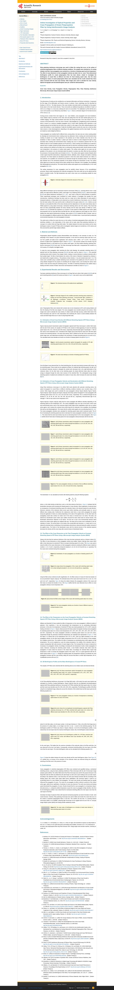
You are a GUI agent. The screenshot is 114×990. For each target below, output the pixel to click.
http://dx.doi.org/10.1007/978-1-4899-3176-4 (54, 870)
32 (91, 749)
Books (46, 11)
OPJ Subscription (24, 33)
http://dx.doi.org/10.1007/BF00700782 (52, 925)
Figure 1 (69, 110)
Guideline (22, 27)
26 (95, 250)
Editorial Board (23, 25)
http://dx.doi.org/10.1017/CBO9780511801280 (54, 955)
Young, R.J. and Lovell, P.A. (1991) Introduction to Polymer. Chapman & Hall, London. (64, 868)
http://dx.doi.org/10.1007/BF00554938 (75, 900)
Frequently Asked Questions (26, 43)
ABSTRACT (44, 63)
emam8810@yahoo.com (50, 42)
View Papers (22, 21)
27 (42, 376)
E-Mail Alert (23, 988)
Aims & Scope (23, 23)
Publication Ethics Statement (26, 39)
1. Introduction (45, 97)
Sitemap (59, 984)
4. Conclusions (45, 765)
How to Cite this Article (86, 25)
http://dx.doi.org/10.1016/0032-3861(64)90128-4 (71, 895)
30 (52, 623)
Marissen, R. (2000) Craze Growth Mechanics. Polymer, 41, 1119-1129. (61, 842)
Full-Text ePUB (84, 21)
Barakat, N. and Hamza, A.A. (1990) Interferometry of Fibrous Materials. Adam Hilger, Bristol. (66, 976)
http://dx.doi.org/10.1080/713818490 (80, 938)
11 (69, 153)
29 (57, 577)
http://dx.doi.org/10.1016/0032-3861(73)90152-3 (62, 906)
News (69, 11)
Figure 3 (86, 252)
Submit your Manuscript (83, 987)
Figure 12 (85, 504)
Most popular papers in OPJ (26, 37)
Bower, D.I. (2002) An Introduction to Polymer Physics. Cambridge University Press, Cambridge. (66, 953)
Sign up (71, 987)
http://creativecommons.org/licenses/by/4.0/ (51, 49)
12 (50, 166)
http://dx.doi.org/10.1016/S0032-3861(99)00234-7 (74, 838)
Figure (88, 543)
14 (82, 192)
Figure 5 (87, 337)
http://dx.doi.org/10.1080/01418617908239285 (81, 889)
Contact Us (64, 984)
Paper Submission (24, 31)
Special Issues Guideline (25, 51)
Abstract (83, 15)
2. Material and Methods (48, 232)
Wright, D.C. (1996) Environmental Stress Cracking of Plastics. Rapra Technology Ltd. (64, 883)
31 (50, 690)
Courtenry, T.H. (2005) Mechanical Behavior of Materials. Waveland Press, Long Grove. (64, 844)
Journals (34, 11)
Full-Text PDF (84, 17)
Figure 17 (90, 634)
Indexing (21, 19)
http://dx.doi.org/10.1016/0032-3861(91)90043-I (55, 882)
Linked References (85, 23)
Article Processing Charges (26, 29)
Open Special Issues (24, 47)
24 (51, 245)
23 (48, 209)
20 (83, 202)
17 (63, 194)
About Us (81, 11)
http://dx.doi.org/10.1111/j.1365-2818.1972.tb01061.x (56, 944)
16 (43, 194)
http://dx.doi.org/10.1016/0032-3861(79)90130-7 (81, 910)
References (44, 832)
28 (94, 539)
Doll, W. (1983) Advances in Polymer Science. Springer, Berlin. (58, 897)
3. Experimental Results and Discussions (55, 269)
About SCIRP (54, 984)
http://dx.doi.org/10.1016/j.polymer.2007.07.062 (55, 851)
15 (84, 192)
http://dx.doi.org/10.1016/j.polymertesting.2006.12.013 (67, 866)
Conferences (58, 11)
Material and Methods (24, 64)
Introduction (22, 61)
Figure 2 (71, 241)
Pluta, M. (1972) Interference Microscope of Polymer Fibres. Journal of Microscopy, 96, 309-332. (67, 942)
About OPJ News (23, 41)
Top (20, 56)
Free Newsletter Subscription (26, 35)
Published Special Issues (25, 49)
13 (78, 190)
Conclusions (22, 71)
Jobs (91, 11)
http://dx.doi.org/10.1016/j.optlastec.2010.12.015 (55, 952)
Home (23, 11)
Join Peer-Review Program (35, 988)
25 (53, 245)
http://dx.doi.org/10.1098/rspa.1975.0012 (81, 967)
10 (67, 153)
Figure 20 (42, 757)
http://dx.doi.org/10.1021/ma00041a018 (78, 855)
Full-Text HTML (84, 19)
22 (66, 194)
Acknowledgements (47, 819)
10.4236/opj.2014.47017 (46, 19)
